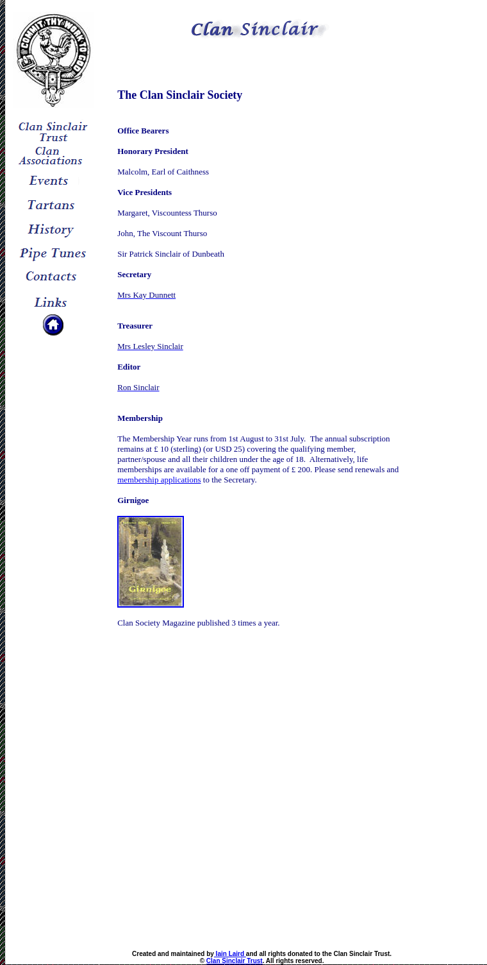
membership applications (159, 479)
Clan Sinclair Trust (234, 960)
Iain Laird (230, 953)
